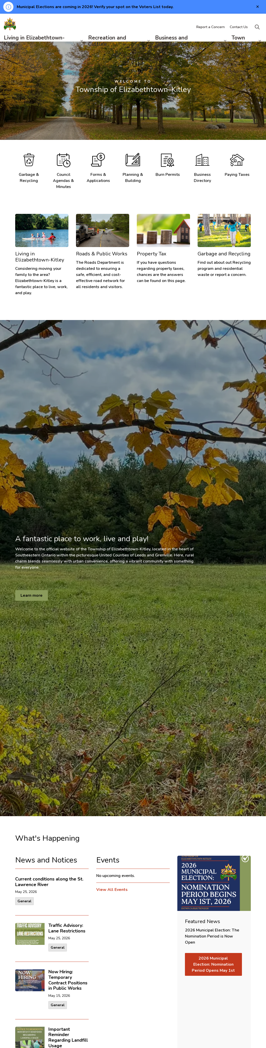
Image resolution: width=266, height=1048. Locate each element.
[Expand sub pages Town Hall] (259, 48)
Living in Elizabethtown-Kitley (34, 48)
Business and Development (172, 48)
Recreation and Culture (107, 48)
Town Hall (238, 48)
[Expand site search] (257, 35)
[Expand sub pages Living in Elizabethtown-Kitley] (81, 48)
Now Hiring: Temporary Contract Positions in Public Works (67, 980)
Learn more (31, 595)
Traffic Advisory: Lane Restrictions (66, 928)
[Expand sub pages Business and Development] (225, 48)
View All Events (112, 889)
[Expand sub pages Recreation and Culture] (148, 48)
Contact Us (239, 34)
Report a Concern (210, 34)
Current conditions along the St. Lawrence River (49, 882)
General (24, 901)
